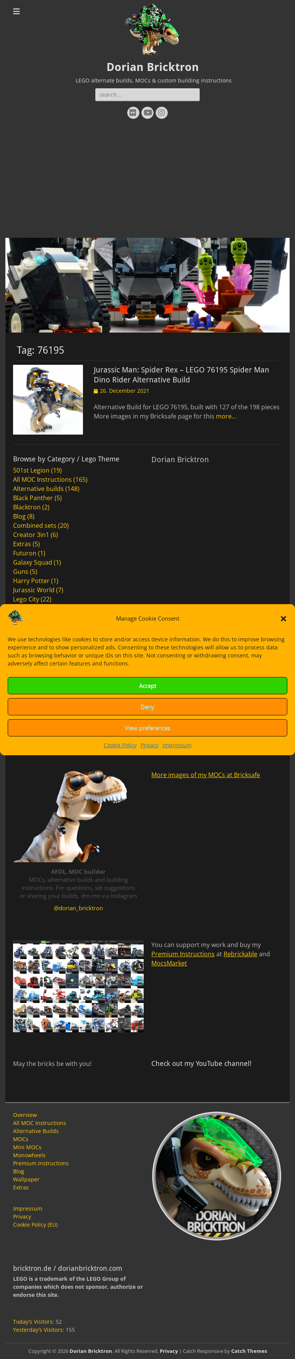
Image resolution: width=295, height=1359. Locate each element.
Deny (147, 706)
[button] (283, 619)
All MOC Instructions (42, 479)
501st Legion (31, 470)
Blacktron (27, 507)
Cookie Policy (120, 745)
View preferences (147, 727)
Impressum (177, 745)
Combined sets (34, 525)
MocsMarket (169, 963)
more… (226, 416)
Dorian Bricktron (152, 67)
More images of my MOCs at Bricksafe (205, 775)
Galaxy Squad (32, 562)
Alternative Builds (36, 1131)
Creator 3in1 (31, 534)
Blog (19, 516)
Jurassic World (34, 590)
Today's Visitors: (34, 1321)
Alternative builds (38, 488)
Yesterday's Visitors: (39, 1329)
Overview (25, 1114)
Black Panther (33, 498)
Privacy (150, 745)
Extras (22, 544)
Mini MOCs (27, 1147)
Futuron (24, 553)
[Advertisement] (147, 180)
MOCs (20, 1139)
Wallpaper (26, 1179)
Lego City (26, 599)
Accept (147, 685)
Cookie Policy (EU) (35, 1224)
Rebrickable (240, 954)
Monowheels (29, 1155)
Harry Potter (31, 581)
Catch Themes (249, 1350)
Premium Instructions (183, 954)
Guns (20, 571)
